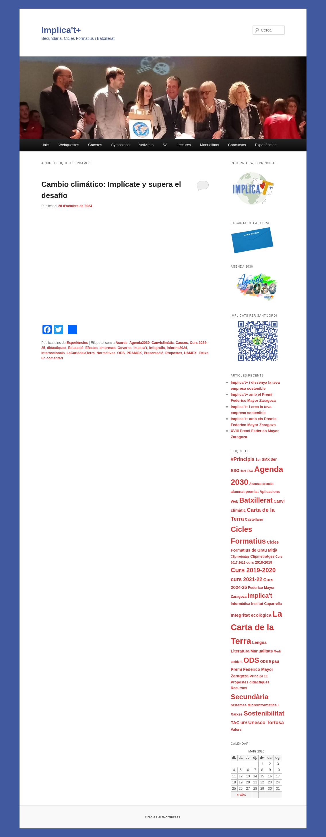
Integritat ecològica (251, 615)
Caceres (95, 145)
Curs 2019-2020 (253, 570)
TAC (235, 722)
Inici (46, 145)
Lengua (259, 642)
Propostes (173, 353)
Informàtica (240, 604)
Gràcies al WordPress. (163, 817)
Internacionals (53, 353)
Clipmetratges (262, 556)
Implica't (140, 348)
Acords (121, 343)
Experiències (265, 145)
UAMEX (190, 353)
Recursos (239, 688)
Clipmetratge (240, 556)
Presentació (153, 353)
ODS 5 (265, 662)
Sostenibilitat (264, 713)
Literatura (240, 651)
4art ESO (246, 471)
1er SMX (262, 460)
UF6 (243, 723)
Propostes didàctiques (250, 682)
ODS (121, 353)
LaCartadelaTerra (81, 353)
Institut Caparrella (266, 604)
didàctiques (56, 348)
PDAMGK (134, 353)
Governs (125, 348)
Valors (236, 730)
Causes (182, 343)
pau (275, 661)
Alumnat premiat (261, 483)
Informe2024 (177, 348)
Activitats (146, 145)
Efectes (91, 348)
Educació (75, 348)
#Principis (243, 459)
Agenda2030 (139, 343)
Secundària (249, 697)
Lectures (183, 145)
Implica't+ (61, 30)
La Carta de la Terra (256, 627)
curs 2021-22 (246, 579)
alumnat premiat (245, 492)
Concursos (237, 145)
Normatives (106, 353)
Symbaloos (120, 145)
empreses (108, 348)
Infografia (157, 348)
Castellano (254, 520)
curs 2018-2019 (259, 562)
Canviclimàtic (163, 343)
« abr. (241, 795)
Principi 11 (259, 676)
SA (165, 145)
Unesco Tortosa (266, 722)
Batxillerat (256, 500)
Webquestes (69, 145)
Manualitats (209, 145)
